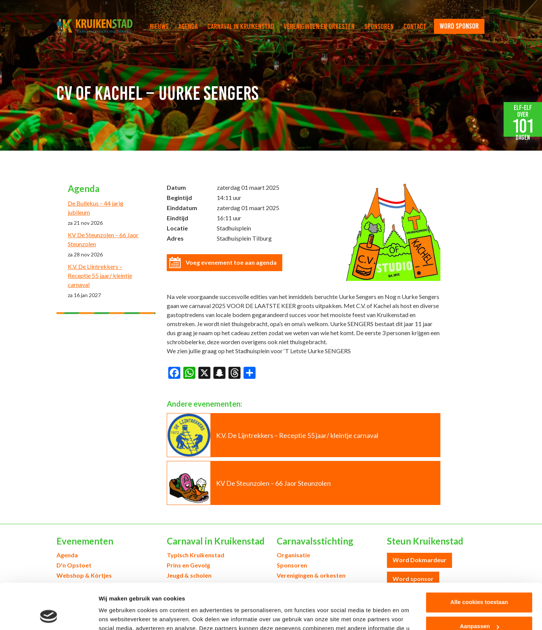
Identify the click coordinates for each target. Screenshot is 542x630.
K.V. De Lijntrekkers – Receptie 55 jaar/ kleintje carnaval (100, 275)
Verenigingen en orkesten (319, 26)
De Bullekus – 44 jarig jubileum (95, 208)
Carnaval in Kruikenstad (240, 26)
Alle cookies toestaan (479, 559)
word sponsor (459, 26)
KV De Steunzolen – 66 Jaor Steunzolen (103, 239)
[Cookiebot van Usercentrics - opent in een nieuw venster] (49, 615)
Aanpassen (479, 583)
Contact (414, 26)
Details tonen (116, 615)
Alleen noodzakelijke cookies (479, 607)
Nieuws (159, 26)
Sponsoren (379, 26)
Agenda (188, 26)
